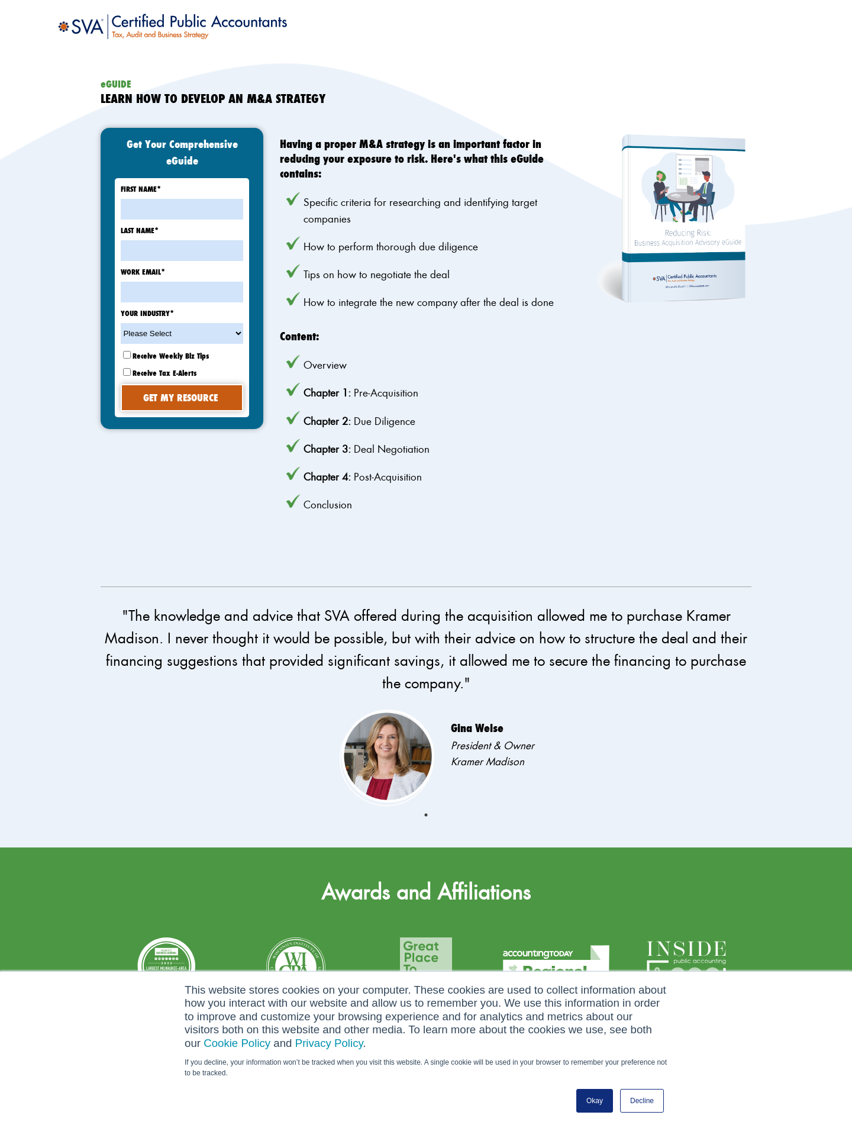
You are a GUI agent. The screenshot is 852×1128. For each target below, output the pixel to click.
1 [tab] (426, 815)
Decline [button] (642, 1101)
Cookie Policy (237, 1043)
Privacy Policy (329, 1043)
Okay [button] (594, 1101)
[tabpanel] (426, 705)
